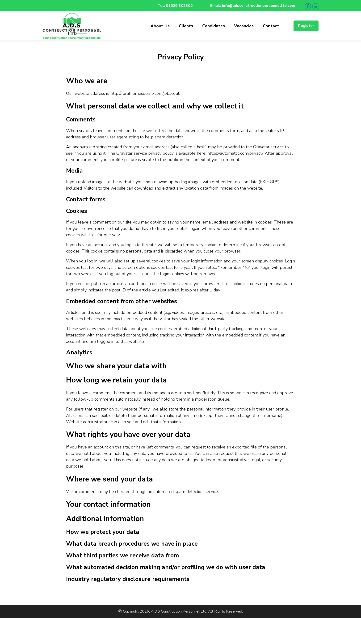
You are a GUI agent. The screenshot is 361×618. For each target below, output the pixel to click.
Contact (271, 26)
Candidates (213, 26)
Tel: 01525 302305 (175, 5)
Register (306, 25)
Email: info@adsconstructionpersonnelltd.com (252, 5)
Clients (186, 26)
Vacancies (244, 26)
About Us (160, 26)
